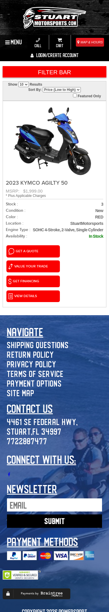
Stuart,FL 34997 (34, 397)
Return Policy (30, 320)
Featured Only (87, 96)
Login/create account (55, 55)
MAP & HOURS (90, 42)
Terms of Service (35, 340)
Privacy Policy (31, 330)
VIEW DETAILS (70, 263)
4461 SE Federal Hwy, (42, 387)
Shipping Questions (38, 311)
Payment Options (34, 349)
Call (38, 43)
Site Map (20, 359)
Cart (59, 43)
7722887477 (27, 407)
